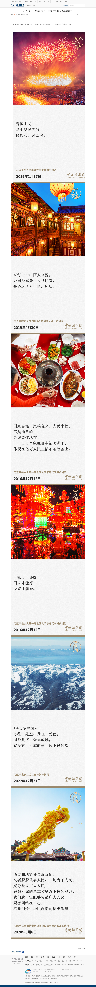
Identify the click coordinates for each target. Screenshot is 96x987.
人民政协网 (44, 965)
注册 (84, 1)
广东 (33, 961)
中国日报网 (28, 5)
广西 (37, 961)
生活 (44, 1)
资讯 (35, 1)
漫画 (64, 957)
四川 (48, 961)
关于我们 (13, 963)
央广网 (82, 964)
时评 (31, 1)
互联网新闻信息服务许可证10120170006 (52, 969)
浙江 (66, 960)
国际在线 (47, 964)
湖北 (26, 961)
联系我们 (18, 963)
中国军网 (31, 965)
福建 (70, 960)
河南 (81, 960)
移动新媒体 (65, 5)
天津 (36, 960)
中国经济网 (64, 964)
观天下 (61, 1)
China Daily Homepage (16, 1)
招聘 (75, 957)
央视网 (52, 964)
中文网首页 (26, 1)
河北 (40, 960)
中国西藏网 (76, 964)
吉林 (51, 960)
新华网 (37, 964)
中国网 (42, 964)
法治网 (49, 965)
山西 (43, 960)
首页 (26, 957)
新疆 (66, 961)
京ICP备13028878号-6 (64, 971)
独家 (69, 957)
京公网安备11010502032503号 (39, 971)
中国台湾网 (70, 964)
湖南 (30, 961)
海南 (41, 961)
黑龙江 (55, 960)
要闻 (34, 5)
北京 (32, 960)
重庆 (44, 961)
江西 (74, 960)
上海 (59, 960)
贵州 (52, 961)
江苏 (63, 960)
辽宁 (47, 960)
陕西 (63, 961)
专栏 (52, 1)
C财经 (40, 1)
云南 (55, 961)
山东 (77, 960)
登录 (81, 1)
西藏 (59, 961)
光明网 (26, 965)
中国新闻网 (18, 14)
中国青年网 (57, 964)
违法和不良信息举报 (37, 969)
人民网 (33, 964)
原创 (57, 1)
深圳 (70, 961)
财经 (42, 957)
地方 (66, 1)
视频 (48, 1)
